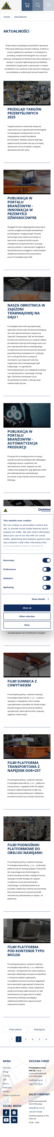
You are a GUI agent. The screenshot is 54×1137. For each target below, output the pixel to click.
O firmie (6, 1075)
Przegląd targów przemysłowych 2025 (24, 113)
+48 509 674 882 (35, 1111)
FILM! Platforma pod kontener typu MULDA (25, 950)
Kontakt (6, 1091)
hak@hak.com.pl (36, 1080)
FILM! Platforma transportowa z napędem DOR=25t (24, 766)
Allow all (27, 608)
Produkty (7, 1067)
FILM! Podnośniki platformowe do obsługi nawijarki (24, 848)
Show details (38, 599)
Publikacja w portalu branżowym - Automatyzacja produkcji (22, 439)
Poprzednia (15, 1029)
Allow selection (27, 616)
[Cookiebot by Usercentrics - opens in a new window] (38, 510)
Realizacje (7, 1087)
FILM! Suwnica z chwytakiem (22, 683)
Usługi (5, 1071)
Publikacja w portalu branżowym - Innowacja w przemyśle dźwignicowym (21, 208)
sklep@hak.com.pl (36, 1108)
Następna (39, 1029)
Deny (27, 625)
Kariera (6, 1083)
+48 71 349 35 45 (36, 1084)
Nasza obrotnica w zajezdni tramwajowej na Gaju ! (26, 311)
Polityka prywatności (11, 1095)
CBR (4, 1079)
